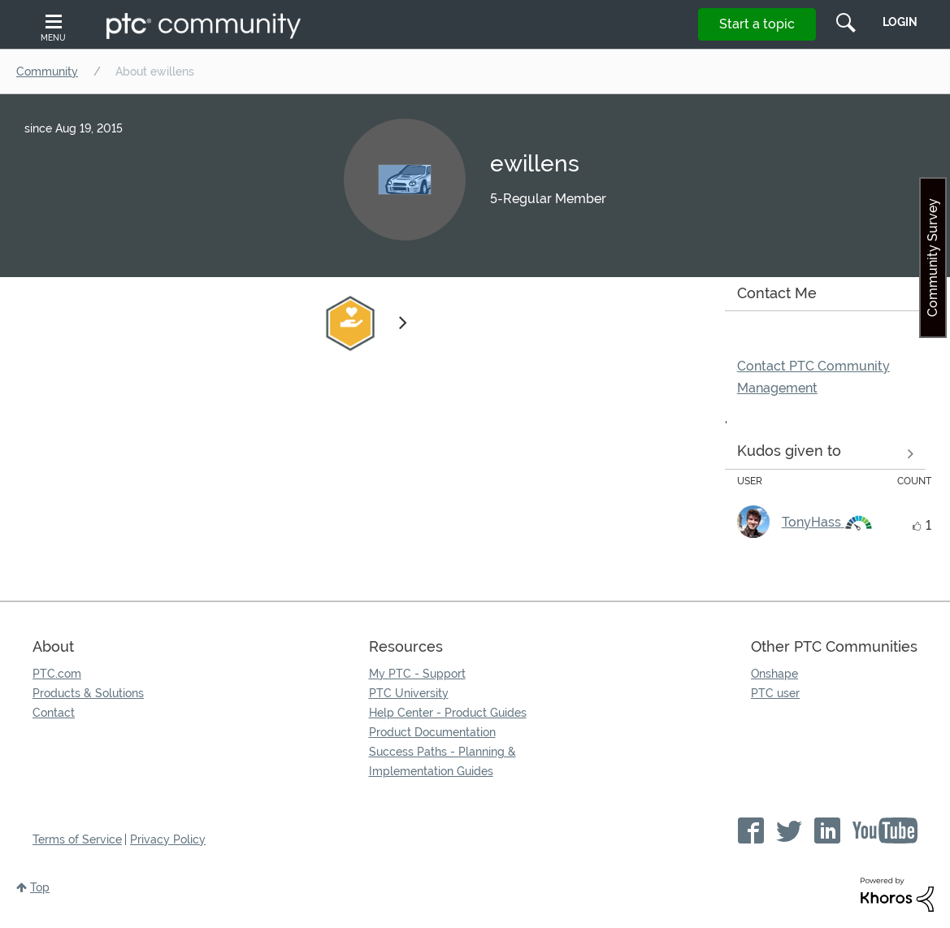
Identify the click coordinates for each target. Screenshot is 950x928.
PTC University (409, 693)
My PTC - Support (417, 673)
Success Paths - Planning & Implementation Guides (442, 761)
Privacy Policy (168, 839)
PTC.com (57, 673)
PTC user (775, 693)
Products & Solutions (88, 693)
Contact (54, 712)
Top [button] (40, 887)
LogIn (900, 21)
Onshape (774, 673)
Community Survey (932, 257)
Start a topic (757, 24)
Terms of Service (77, 839)
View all (825, 454)
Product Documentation (432, 732)
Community (47, 71)
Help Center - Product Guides (448, 712)
